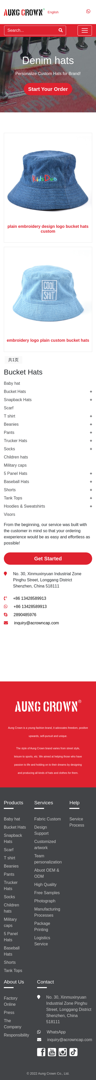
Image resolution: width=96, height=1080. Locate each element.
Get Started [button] (48, 558)
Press (9, 1012)
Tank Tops (13, 498)
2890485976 (25, 615)
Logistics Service (42, 941)
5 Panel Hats (15, 473)
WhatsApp (56, 1032)
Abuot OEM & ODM (46, 873)
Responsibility (16, 1035)
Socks (9, 449)
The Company (12, 1024)
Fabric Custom (47, 819)
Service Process (76, 822)
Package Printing (42, 926)
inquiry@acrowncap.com (36, 623)
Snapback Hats (18, 400)
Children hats (16, 457)
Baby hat (12, 383)
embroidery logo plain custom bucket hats (48, 340)
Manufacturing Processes (47, 912)
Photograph (45, 901)
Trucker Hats (15, 441)
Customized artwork (45, 844)
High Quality (45, 884)
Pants (9, 432)
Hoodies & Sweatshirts (24, 506)
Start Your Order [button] (48, 89)
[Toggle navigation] (85, 30)
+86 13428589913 (29, 598)
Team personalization (48, 859)
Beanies (11, 424)
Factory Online (10, 1001)
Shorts (10, 490)
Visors (9, 514)
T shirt (9, 416)
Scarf (8, 408)
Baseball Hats (16, 481)
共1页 (13, 360)
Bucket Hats (15, 391)
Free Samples (47, 893)
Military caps (15, 465)
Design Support (41, 830)
